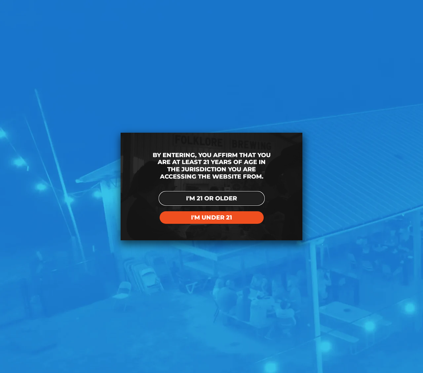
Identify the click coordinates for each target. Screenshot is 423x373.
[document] (211, 186)
